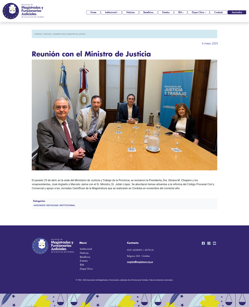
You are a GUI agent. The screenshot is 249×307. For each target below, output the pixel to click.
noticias (47, 34)
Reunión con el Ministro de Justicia (69, 34)
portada (38, 34)
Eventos (165, 12)
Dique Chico (198, 12)
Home (93, 12)
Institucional (110, 12)
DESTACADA (52, 205)
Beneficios (148, 12)
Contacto (218, 12)
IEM (180, 12)
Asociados (237, 12)
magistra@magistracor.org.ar (140, 262)
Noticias (130, 12)
